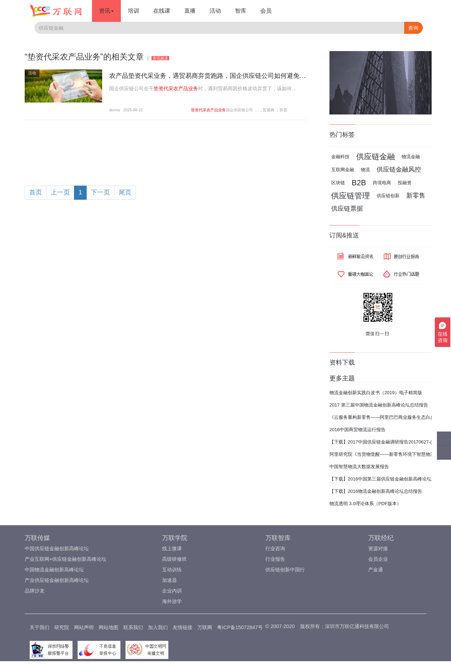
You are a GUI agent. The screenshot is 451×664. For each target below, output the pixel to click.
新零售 (415, 195)
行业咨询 (275, 548)
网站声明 (84, 627)
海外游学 (172, 601)
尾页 (125, 192)
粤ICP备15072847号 (240, 627)
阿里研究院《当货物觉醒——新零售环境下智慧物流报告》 (389, 454)
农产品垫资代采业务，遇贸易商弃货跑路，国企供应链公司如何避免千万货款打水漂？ (229, 75)
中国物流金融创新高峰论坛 (54, 569)
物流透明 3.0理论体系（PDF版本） (365, 503)
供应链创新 (388, 195)
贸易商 (268, 110)
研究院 (61, 627)
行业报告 (275, 559)
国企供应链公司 (239, 110)
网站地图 (108, 627)
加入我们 (158, 627)
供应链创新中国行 (285, 569)
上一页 (60, 192)
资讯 (106, 10)
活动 (215, 10)
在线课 (161, 10)
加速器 (169, 580)
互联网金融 (342, 169)
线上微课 (172, 548)
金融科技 (340, 156)
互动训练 (172, 569)
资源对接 (378, 548)
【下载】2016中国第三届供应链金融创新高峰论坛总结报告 (389, 479)
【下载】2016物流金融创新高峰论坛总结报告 (375, 491)
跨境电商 (382, 182)
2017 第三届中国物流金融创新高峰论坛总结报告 (378, 405)
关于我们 (39, 627)
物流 (365, 169)
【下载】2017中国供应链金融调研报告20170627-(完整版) (388, 442)
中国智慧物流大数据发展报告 (359, 466)
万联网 (204, 627)
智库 (240, 10)
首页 (35, 192)
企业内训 (172, 591)
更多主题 (342, 378)
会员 (266, 10)
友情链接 (182, 627)
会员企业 (378, 559)
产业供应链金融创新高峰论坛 (57, 580)
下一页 (100, 192)
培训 (133, 10)
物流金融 (411, 156)
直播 (190, 10)
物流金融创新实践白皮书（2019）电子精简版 (375, 392)
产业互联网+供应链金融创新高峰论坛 (65, 559)
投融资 (405, 182)
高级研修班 (174, 559)
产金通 (375, 569)
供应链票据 (347, 208)
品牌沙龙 (34, 591)
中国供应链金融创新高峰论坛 (57, 548)
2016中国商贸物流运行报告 (357, 429)
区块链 (338, 182)
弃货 (283, 110)
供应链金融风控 (399, 169)
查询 (413, 28)
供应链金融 (375, 156)
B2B (359, 182)
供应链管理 (350, 195)
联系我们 (133, 627)
